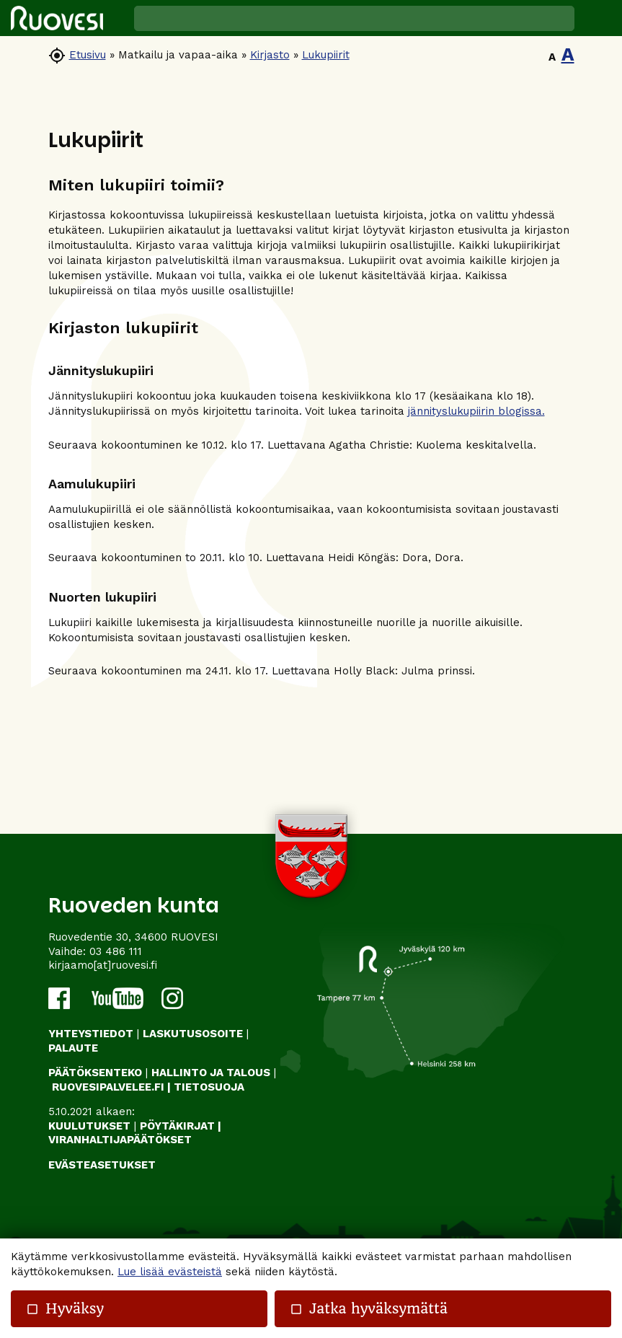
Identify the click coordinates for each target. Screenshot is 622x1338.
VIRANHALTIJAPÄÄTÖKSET (120, 1139)
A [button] (552, 56)
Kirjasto (270, 54)
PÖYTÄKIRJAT (177, 1125)
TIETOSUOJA (209, 1086)
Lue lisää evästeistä (169, 1271)
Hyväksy (65, 1308)
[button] (598, 18)
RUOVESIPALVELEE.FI (108, 1086)
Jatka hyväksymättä (369, 1308)
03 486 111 (115, 951)
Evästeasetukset (102, 1164)
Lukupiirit (326, 54)
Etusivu (87, 54)
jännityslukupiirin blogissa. (476, 411)
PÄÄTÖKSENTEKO (95, 1072)
